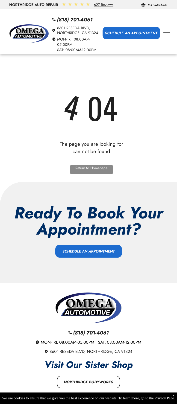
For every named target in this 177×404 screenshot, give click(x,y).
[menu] (167, 31)
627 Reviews (103, 4)
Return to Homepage (91, 168)
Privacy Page (164, 399)
